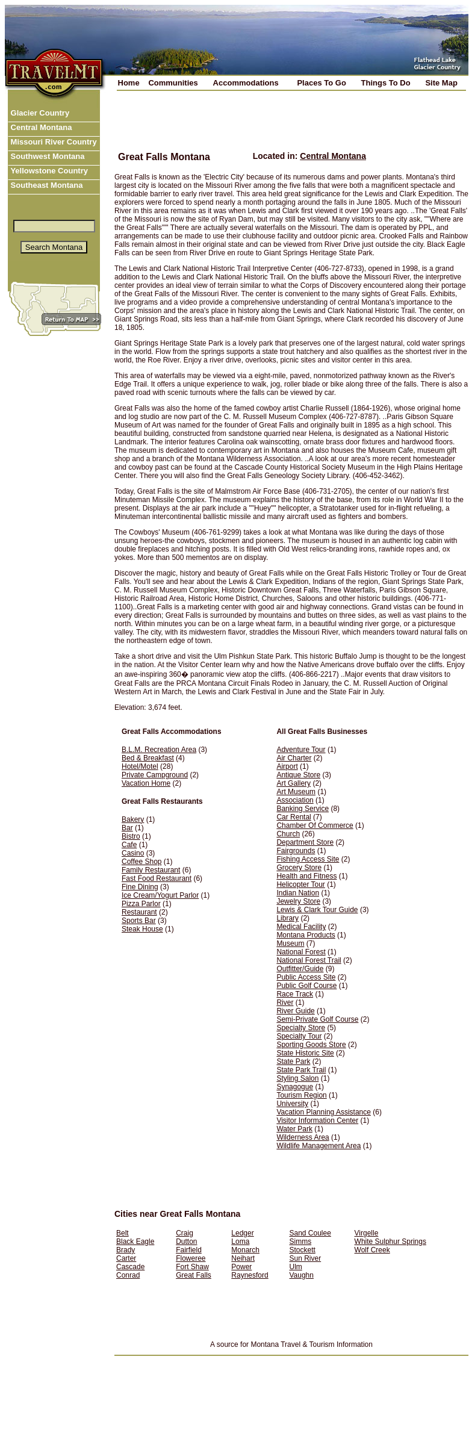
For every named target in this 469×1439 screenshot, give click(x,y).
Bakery (133, 819)
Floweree (190, 1258)
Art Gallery (293, 783)
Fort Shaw (192, 1267)
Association (294, 800)
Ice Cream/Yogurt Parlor (160, 895)
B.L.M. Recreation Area (159, 749)
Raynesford (249, 1275)
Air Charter (293, 758)
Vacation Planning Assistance (323, 1112)
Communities (172, 82)
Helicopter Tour (300, 884)
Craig (184, 1233)
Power (241, 1267)
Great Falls (193, 1275)
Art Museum (295, 792)
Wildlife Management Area (318, 1146)
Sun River (305, 1258)
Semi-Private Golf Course (317, 1019)
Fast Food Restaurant (156, 878)
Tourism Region (301, 1095)
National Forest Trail (308, 960)
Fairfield (189, 1250)
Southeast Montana (45, 185)
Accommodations (246, 82)
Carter (126, 1258)
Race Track (294, 994)
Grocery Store (298, 867)
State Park (293, 1061)
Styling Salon (297, 1078)
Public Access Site (305, 977)
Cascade (130, 1267)
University (292, 1103)
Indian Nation (297, 893)
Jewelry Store (298, 901)
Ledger (242, 1233)
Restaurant (139, 912)
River (284, 1002)
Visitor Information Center (317, 1120)
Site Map (441, 82)
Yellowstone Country (48, 170)
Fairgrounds (295, 851)
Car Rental (293, 817)
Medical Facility (301, 926)
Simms (300, 1241)
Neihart (243, 1258)
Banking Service (302, 808)
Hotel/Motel (140, 766)
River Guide (295, 1011)
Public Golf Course (306, 985)
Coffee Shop (142, 861)
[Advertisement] (259, 129)
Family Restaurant (151, 870)
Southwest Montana (46, 156)
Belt (122, 1233)
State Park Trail (301, 1070)
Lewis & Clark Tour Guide (317, 910)
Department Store (305, 842)
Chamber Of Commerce (314, 825)
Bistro (131, 836)
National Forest (300, 952)
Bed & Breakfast (148, 758)
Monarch (245, 1250)
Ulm (295, 1267)
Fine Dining (140, 887)
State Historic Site (305, 1053)
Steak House (142, 929)
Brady (125, 1250)
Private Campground (155, 775)
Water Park (294, 1129)
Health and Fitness (306, 876)
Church (288, 834)
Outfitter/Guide (299, 969)
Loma (240, 1241)
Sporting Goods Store (311, 1044)
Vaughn (301, 1275)
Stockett (302, 1250)
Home (129, 82)
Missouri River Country (52, 141)
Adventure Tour (300, 749)
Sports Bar (139, 920)
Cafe (129, 845)
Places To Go (321, 82)
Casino (133, 853)
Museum (290, 943)
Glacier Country (38, 112)
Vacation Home (146, 783)
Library (287, 918)
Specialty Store (300, 1028)
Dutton (186, 1241)
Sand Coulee (310, 1233)
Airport (286, 766)
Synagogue (294, 1087)
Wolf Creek (372, 1250)
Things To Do (386, 82)
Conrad (128, 1275)
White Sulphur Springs (390, 1241)
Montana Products (305, 935)
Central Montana (40, 127)
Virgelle (367, 1233)
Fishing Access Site (307, 859)
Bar (127, 828)
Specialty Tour (298, 1036)
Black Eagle (135, 1241)
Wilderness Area (302, 1137)
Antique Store (298, 775)
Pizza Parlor (141, 904)
